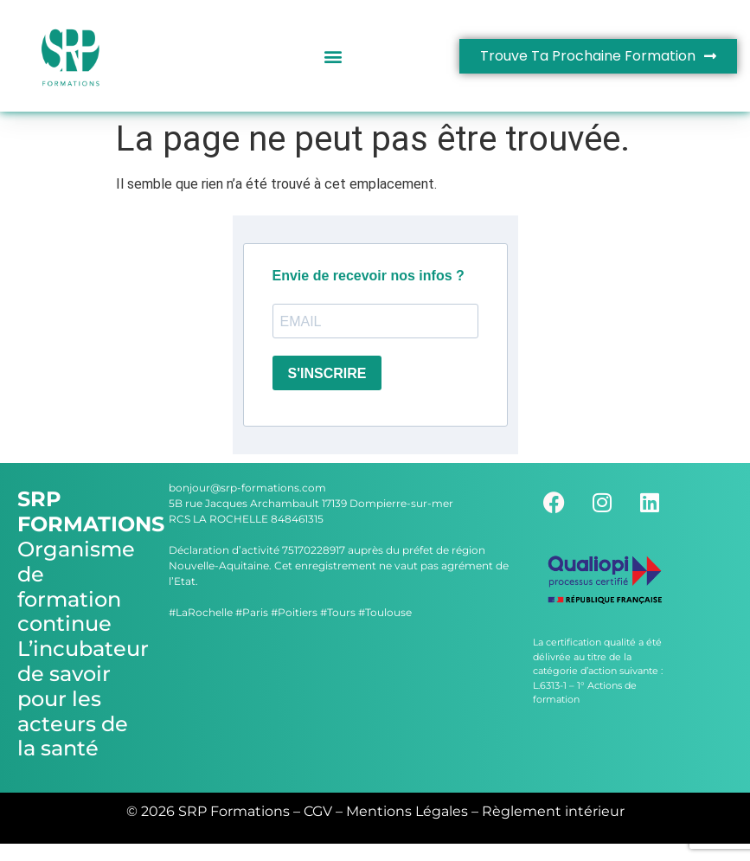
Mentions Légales (407, 811)
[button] (332, 56)
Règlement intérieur (553, 811)
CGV (318, 811)
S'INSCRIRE (327, 373)
